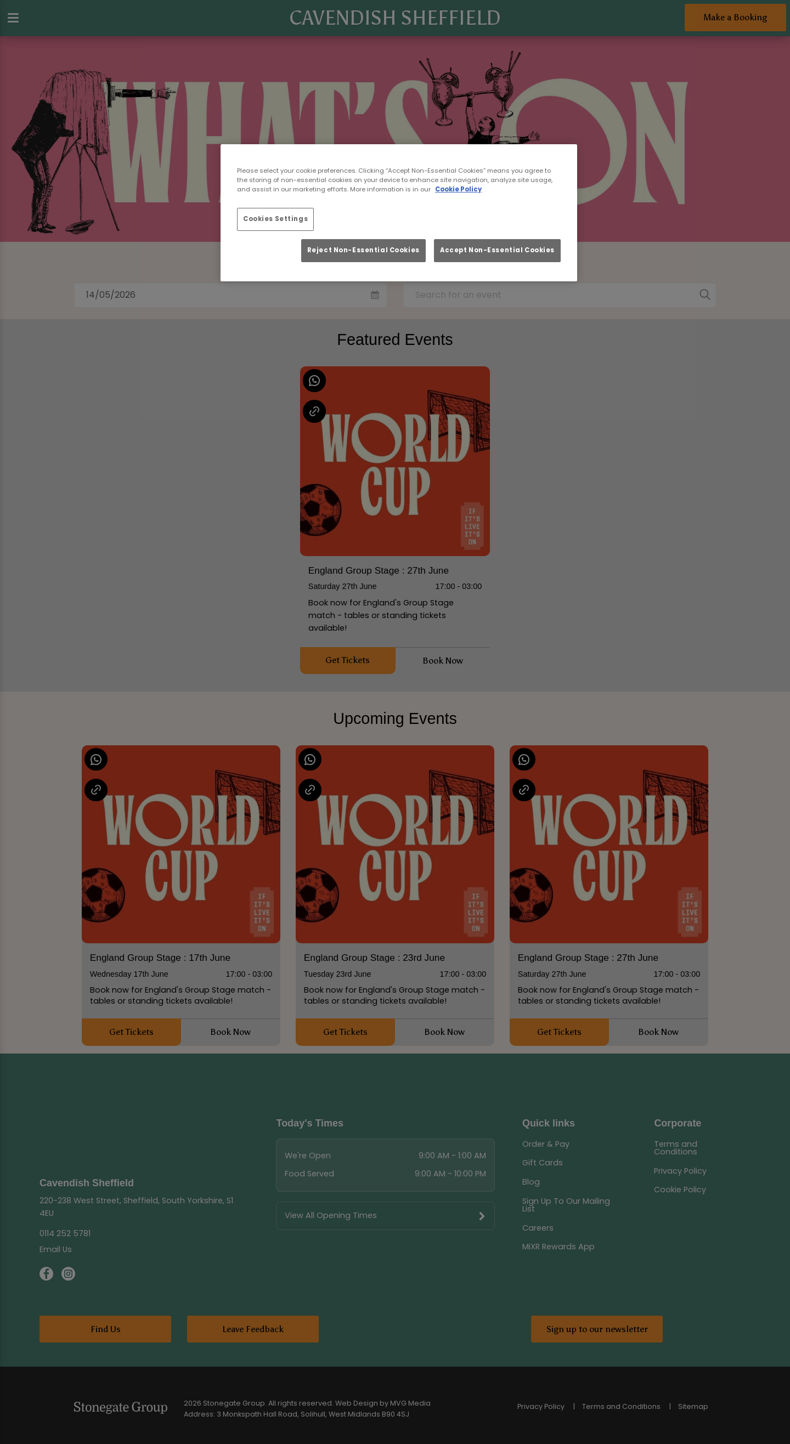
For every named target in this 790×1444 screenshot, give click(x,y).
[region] (399, 212)
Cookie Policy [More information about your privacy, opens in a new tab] (458, 189)
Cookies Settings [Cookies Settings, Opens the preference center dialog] (275, 218)
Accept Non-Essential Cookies (497, 250)
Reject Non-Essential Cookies (363, 250)
